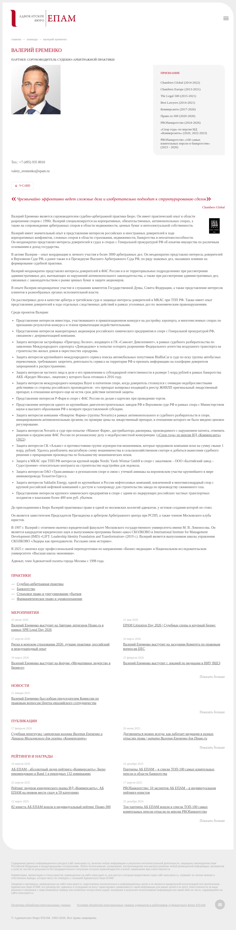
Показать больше (212, 677)
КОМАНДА (32, 39)
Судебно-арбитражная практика (40, 584)
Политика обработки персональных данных (41, 905)
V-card (24, 185)
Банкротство (26, 589)
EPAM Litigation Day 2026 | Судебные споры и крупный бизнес (169, 625)
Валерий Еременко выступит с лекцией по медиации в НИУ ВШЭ (171, 663)
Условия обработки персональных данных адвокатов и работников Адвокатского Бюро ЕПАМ (141, 905)
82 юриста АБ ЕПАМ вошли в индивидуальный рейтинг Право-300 (60, 807)
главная (16, 39)
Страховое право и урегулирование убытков (49, 594)
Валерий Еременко (55, 39)
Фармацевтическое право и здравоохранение (49, 599)
